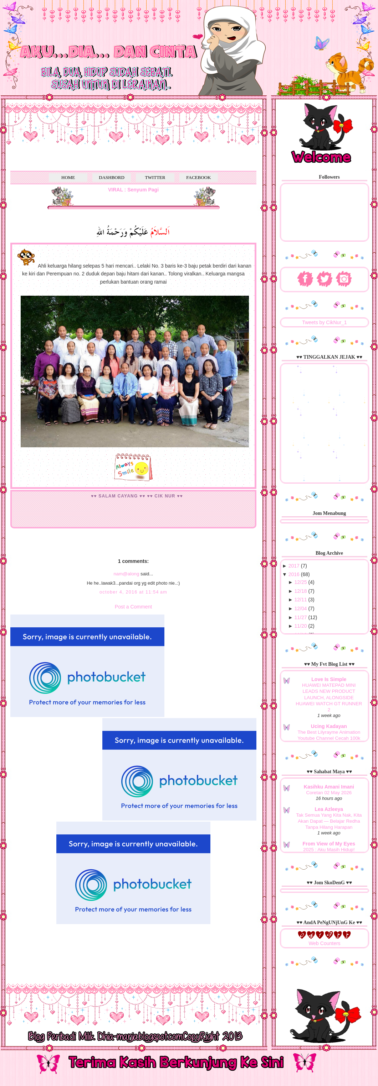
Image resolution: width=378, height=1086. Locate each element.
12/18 (301, 591)
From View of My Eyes (329, 844)
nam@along (126, 573)
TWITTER (155, 177)
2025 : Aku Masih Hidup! (328, 849)
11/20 (301, 626)
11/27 (301, 617)
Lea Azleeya (329, 809)
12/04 (301, 608)
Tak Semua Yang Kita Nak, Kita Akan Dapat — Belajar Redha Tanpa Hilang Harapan (329, 821)
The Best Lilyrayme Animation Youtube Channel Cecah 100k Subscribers (328, 738)
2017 (294, 566)
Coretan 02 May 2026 (329, 792)
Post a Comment (133, 607)
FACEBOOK (198, 177)
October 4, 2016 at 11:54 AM (133, 592)
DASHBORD (111, 177)
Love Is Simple (328, 679)
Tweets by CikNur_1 (324, 322)
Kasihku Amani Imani (329, 787)
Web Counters (324, 943)
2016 (294, 574)
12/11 (301, 599)
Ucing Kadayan (329, 726)
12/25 (301, 582)
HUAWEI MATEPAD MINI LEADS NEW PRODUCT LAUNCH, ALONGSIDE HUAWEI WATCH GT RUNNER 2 (329, 697)
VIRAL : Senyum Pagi (133, 190)
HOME (68, 177)
